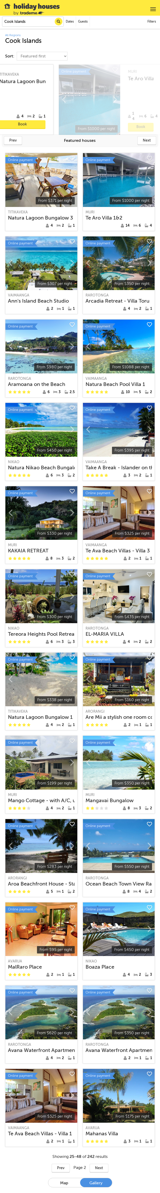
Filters (151, 21)
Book (126, 124)
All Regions (13, 35)
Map (64, 1183)
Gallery (95, 1183)
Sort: (10, 56)
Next (147, 140)
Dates (70, 21)
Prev (13, 140)
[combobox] (33, 21)
